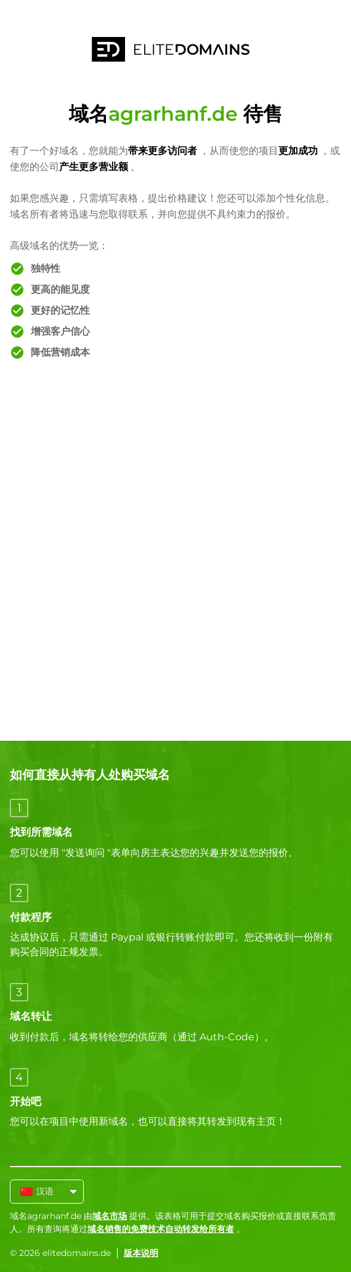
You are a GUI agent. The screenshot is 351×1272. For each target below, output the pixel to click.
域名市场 (109, 1215)
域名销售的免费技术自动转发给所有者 (160, 1228)
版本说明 (141, 1252)
